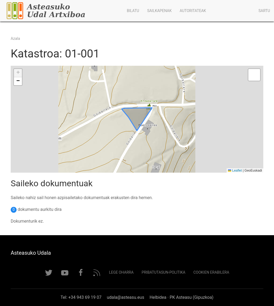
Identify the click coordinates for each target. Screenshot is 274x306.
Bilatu (133, 11)
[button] (18, 73)
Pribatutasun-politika (163, 272)
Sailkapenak (159, 11)
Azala (15, 38)
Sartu (264, 11)
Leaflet (235, 170)
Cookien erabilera (211, 272)
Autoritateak (193, 11)
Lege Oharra (121, 272)
